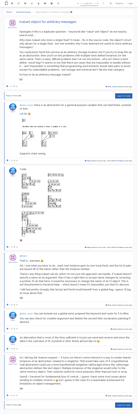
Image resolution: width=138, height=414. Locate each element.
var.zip (23, 113)
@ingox (23, 256)
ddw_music (12, 28)
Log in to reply (124, 96)
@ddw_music (26, 105)
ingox (13, 112)
